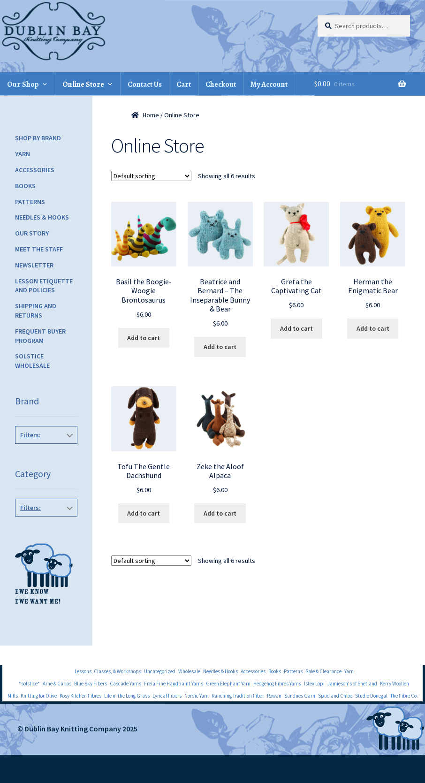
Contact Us (145, 84)
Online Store (83, 84)
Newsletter (34, 265)
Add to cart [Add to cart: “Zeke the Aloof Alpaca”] (220, 513)
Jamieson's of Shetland (352, 683)
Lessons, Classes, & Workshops (108, 671)
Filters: (30, 435)
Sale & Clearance (323, 671)
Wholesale (189, 671)
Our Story (32, 233)
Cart (183, 84)
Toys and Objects (44, 528)
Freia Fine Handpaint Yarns (173, 683)
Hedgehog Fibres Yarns (277, 683)
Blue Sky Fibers (90, 683)
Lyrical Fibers (167, 695)
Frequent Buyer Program (40, 336)
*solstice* (29, 683)
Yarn (22, 154)
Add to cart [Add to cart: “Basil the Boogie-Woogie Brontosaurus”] (143, 338)
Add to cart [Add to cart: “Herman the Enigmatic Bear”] (373, 328)
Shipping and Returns (35, 310)
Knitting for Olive (39, 695)
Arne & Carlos (57, 683)
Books (25, 186)
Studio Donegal (371, 695)
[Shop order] (151, 176)
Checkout (220, 84)
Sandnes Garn (299, 695)
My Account (269, 84)
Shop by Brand (38, 138)
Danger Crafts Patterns (46, 460)
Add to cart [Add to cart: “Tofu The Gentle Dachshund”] (143, 513)
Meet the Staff (39, 249)
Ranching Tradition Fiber (238, 695)
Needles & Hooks (42, 217)
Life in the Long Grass (127, 695)
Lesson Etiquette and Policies (44, 286)
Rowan (274, 695)
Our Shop (23, 84)
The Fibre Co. (404, 695)
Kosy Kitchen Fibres (80, 695)
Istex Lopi (314, 683)
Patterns (30, 202)
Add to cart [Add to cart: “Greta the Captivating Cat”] (296, 328)
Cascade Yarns (125, 683)
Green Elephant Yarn (228, 683)
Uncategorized (159, 671)
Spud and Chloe (335, 695)
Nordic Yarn (196, 695)
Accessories (34, 170)
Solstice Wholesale (32, 361)
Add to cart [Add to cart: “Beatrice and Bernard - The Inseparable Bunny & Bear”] (220, 346)
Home (151, 115)
